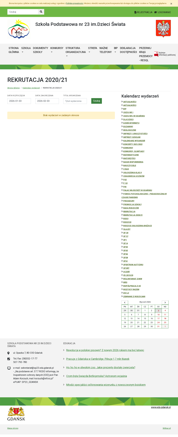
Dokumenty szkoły (40, 50)
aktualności (129, 105)
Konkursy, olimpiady (133, 151)
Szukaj (96, 100)
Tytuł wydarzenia (72, 95)
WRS (125, 282)
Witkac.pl (167, 428)
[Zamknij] (171, 3)
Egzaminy (128, 126)
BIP (116, 48)
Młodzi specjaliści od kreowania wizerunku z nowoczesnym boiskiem (106, 384)
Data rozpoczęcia (16, 95)
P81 (125, 187)
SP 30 (125, 233)
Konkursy (128, 148)
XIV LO (126, 293)
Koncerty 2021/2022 (132, 144)
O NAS (126, 169)
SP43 (125, 250)
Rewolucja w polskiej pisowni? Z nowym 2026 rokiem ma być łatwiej (105, 350)
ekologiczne (129, 130)
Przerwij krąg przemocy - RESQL (146, 54)
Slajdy (126, 229)
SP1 (125, 240)
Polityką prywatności (74, 3)
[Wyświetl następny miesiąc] (165, 303)
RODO (125, 218)
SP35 (125, 247)
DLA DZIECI (128, 119)
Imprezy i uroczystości (135, 133)
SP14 (125, 243)
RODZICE (127, 222)
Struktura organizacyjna (76, 50)
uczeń (126, 272)
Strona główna (14, 50)
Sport (126, 268)
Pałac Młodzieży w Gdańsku (137, 190)
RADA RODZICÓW (131, 208)
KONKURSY (56, 48)
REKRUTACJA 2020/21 (133, 215)
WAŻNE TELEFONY (105, 50)
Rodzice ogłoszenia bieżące (137, 226)
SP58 (125, 257)
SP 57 (125, 236)
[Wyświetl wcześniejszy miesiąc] (124, 303)
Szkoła (26, 48)
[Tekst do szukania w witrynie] (22, 12)
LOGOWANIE (162, 12)
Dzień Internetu (131, 123)
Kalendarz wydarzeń (31, 88)
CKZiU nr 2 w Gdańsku (134, 116)
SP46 (125, 254)
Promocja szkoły (132, 204)
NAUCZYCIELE (129, 165)
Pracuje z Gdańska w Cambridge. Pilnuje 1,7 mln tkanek (97, 358)
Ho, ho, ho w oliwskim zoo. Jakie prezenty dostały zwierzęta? (100, 367)
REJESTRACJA (144, 12)
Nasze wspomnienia (133, 162)
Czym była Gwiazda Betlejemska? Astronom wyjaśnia (96, 376)
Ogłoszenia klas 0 (132, 172)
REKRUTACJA (129, 211)
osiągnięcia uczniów (133, 176)
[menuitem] (26, 54)
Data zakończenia (44, 95)
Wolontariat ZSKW (132, 279)
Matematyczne (131, 155)
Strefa (92, 48)
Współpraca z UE (132, 286)
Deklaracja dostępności (128, 50)
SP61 (125, 261)
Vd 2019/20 (128, 275)
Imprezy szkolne (131, 137)
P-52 (125, 183)
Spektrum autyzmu (133, 264)
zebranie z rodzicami (134, 296)
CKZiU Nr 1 (128, 112)
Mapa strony (12, 428)
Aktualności (129, 102)
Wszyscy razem (131, 289)
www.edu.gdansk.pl (161, 407)
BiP (124, 109)
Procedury (128, 201)
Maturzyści (129, 158)
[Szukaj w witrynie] (41, 12)
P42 (125, 180)
